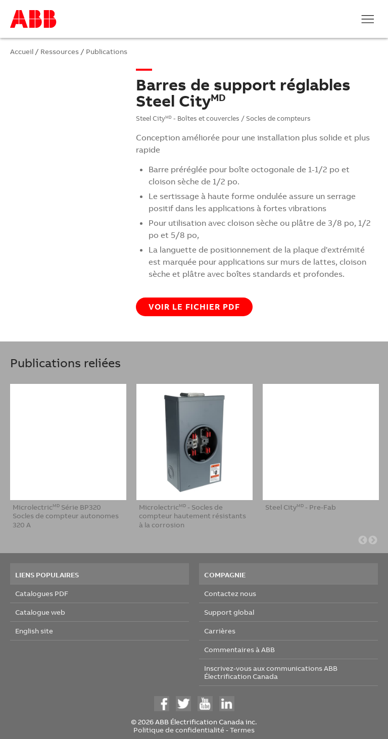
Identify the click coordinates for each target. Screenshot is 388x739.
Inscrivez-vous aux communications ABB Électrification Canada (270, 672)
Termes (242, 729)
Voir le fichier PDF (194, 307)
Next (373, 540)
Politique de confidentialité (178, 729)
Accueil (21, 51)
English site (34, 630)
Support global (229, 612)
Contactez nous (230, 593)
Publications (106, 51)
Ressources (59, 51)
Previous (363, 540)
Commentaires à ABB (239, 649)
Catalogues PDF (41, 593)
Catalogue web (40, 612)
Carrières (219, 630)
